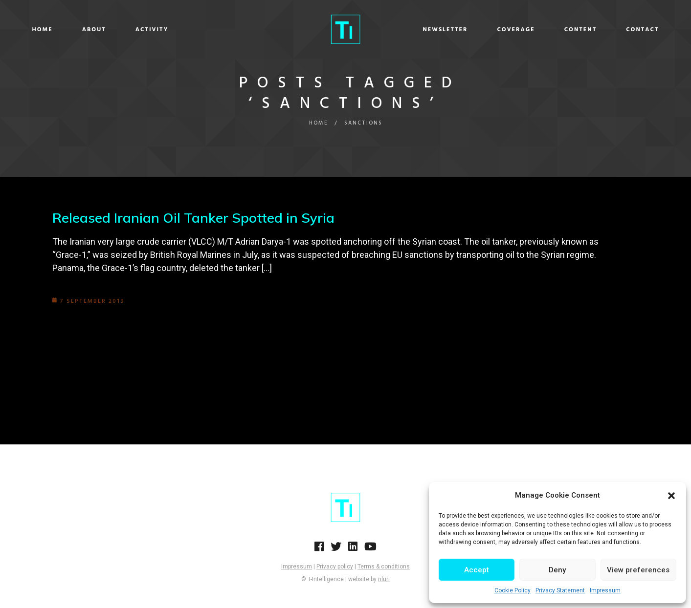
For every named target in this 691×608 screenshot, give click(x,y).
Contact (607, 30)
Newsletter (410, 30)
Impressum (605, 590)
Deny (557, 570)
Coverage (481, 30)
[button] (671, 496)
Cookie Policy (512, 590)
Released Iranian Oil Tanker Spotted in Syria (193, 217)
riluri (384, 579)
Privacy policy (334, 566)
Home (77, 30)
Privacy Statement (560, 590)
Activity (186, 30)
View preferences (638, 570)
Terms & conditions (383, 566)
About (129, 30)
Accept (476, 570)
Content (546, 30)
